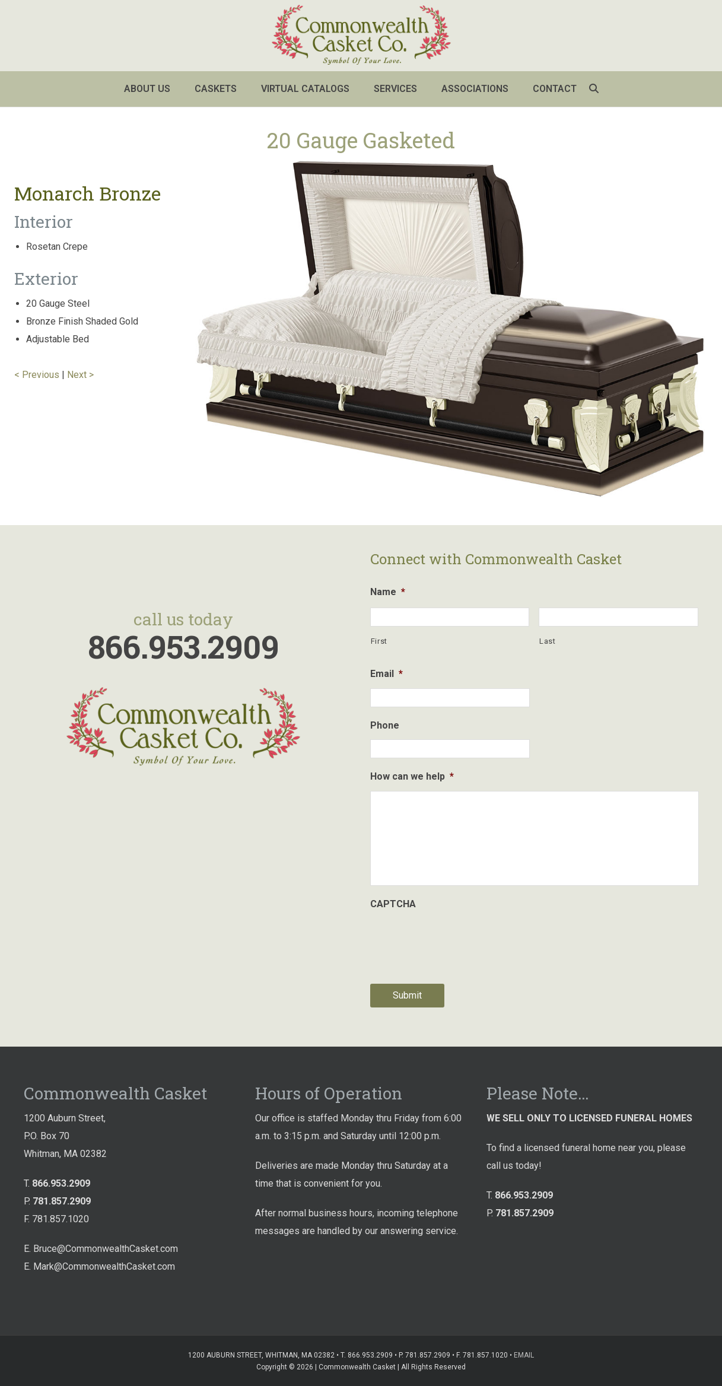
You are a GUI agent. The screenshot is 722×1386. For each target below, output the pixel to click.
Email (386, 673)
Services (395, 88)
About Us (147, 88)
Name (387, 591)
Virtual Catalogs (305, 88)
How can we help (412, 776)
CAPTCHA (393, 904)
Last (547, 641)
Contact (555, 88)
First (379, 641)
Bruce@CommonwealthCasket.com (105, 1248)
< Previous (36, 374)
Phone (384, 725)
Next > (80, 374)
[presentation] (460, 941)
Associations (474, 88)
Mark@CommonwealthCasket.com (104, 1266)
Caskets (216, 88)
